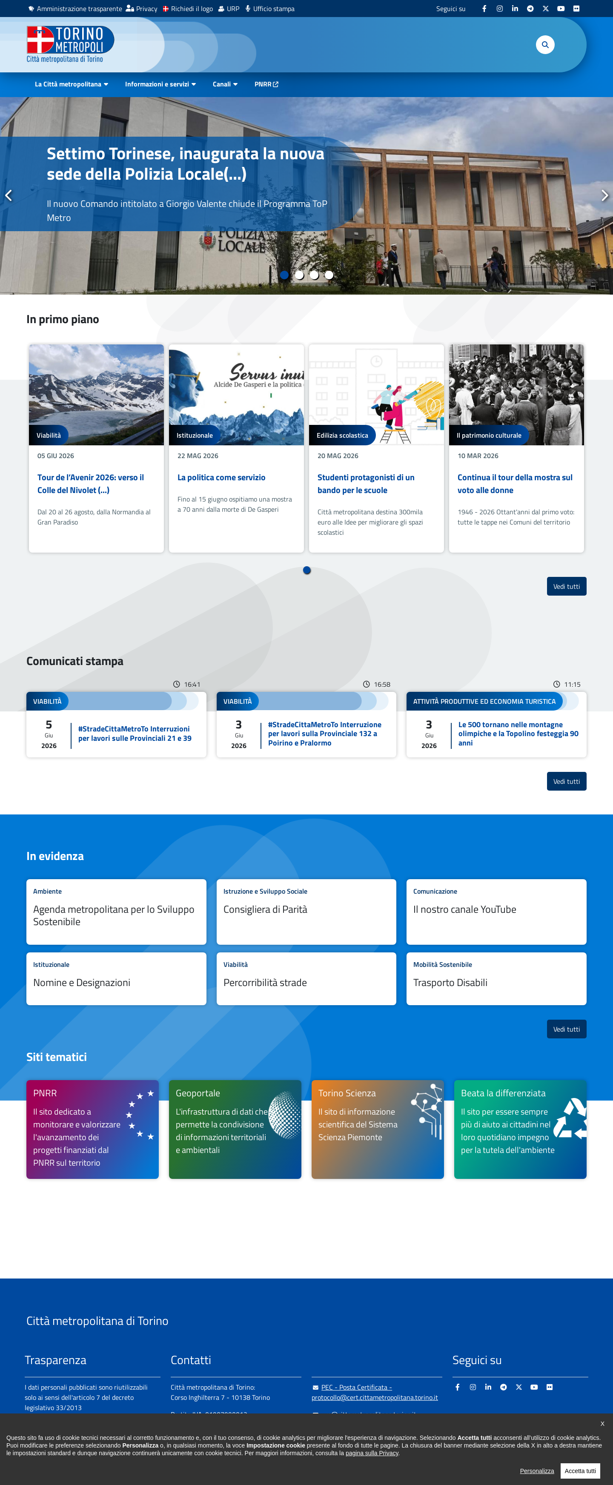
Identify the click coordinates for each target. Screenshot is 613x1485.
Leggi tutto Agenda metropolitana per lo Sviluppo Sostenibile (116, 912)
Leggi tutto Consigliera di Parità (307, 912)
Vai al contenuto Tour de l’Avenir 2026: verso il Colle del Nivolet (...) (96, 448)
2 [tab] (299, 275)
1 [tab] (284, 275)
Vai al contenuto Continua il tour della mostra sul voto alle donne (517, 448)
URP (233, 8)
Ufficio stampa (274, 8)
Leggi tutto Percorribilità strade (307, 979)
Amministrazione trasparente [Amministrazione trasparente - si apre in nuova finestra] (79, 8)
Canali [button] (222, 84)
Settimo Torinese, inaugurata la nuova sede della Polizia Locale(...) (185, 163)
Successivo (604, 195)
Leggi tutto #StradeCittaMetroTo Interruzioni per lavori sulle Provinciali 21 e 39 (116, 725)
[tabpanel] (306, 196)
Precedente (9, 195)
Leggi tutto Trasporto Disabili (497, 979)
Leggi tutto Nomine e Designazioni (116, 979)
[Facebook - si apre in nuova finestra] (484, 8)
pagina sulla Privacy (372, 1478)
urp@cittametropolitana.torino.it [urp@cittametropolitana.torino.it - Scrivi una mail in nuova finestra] (364, 1414)
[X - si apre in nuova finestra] (546, 8)
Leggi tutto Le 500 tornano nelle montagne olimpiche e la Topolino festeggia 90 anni (497, 725)
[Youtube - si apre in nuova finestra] (561, 8)
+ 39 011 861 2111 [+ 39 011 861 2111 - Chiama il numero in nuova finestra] (237, 1431)
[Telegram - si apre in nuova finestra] (530, 8)
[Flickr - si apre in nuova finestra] (576, 8)
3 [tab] (313, 275)
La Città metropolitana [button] (68, 84)
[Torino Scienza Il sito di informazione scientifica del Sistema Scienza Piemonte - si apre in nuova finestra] (378, 1129)
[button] (545, 44)
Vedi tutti (570, 586)
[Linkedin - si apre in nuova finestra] (515, 8)
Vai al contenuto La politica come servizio (236, 448)
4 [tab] (328, 275)
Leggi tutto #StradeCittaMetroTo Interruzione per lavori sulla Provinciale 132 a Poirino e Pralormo (307, 725)
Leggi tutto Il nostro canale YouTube (497, 912)
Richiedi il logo (192, 8)
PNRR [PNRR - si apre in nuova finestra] (263, 84)
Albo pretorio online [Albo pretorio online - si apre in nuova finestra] (53, 1437)
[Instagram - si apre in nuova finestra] (500, 8)
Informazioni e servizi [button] (157, 84)
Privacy (147, 8)
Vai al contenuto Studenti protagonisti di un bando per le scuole (376, 448)
